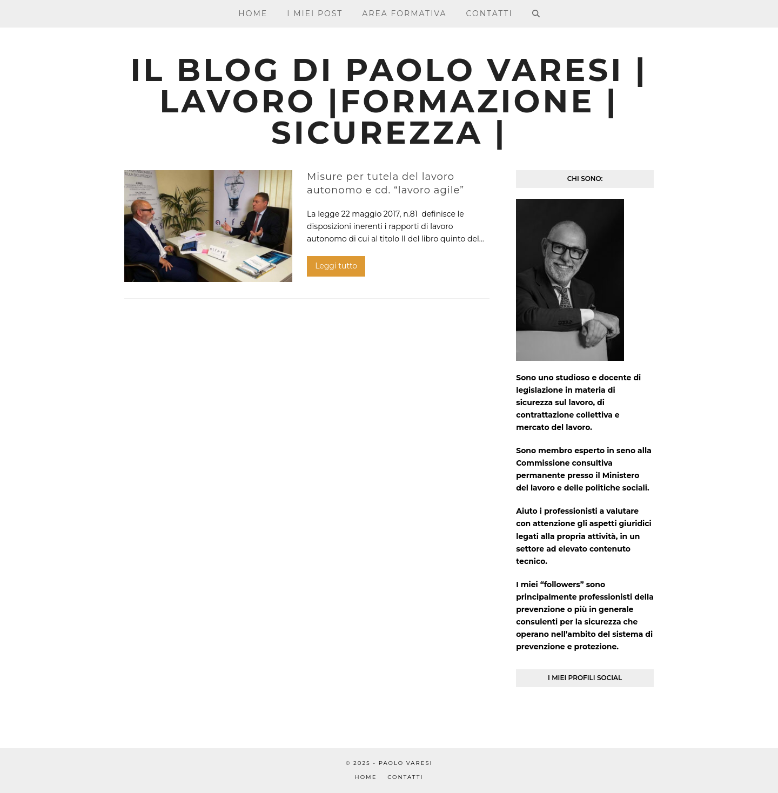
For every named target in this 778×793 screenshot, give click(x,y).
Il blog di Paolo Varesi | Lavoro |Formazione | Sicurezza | (388, 101)
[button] (535, 13)
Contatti (405, 777)
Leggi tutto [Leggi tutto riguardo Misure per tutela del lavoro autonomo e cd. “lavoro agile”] (336, 266)
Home (366, 777)
